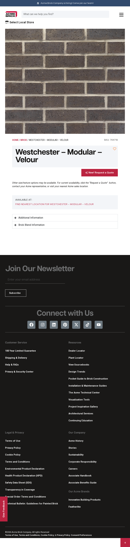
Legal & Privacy (14, 433)
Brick (23, 140)
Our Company (77, 433)
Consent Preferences (81, 535)
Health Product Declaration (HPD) (23, 475)
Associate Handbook (80, 475)
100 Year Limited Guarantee (20, 350)
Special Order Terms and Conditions (25, 496)
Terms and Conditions (17, 461)
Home (15, 140)
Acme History (76, 441)
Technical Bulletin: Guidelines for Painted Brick (31, 503)
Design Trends (77, 371)
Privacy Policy (12, 448)
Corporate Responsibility (82, 461)
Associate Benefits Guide (83, 482)
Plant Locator (76, 358)
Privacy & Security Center (19, 371)
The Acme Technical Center (84, 392)
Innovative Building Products (85, 499)
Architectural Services (81, 413)
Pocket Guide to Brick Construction (88, 378)
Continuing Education (81, 420)
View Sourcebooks (79, 364)
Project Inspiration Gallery (83, 406)
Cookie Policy (12, 454)
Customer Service (16, 343)
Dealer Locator (77, 350)
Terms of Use (12, 441)
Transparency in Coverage (20, 489)
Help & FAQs (12, 364)
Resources (75, 343)
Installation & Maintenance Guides (88, 385)
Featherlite (75, 506)
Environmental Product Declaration (24, 468)
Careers (73, 468)
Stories (73, 448)
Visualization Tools (79, 399)
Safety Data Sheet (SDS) (18, 482)
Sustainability (76, 454)
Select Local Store (19, 22)
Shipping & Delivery (16, 358)
